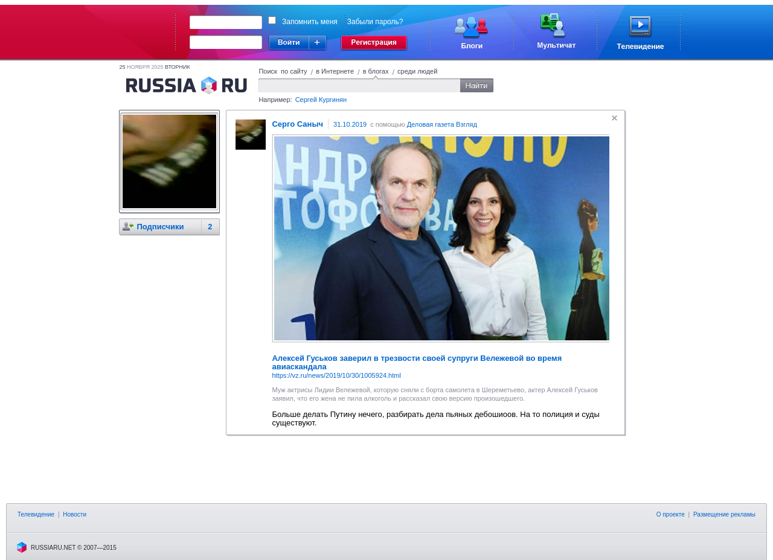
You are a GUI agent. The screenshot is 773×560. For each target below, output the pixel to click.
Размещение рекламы (724, 514)
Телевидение (36, 514)
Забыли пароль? (375, 22)
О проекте (670, 514)
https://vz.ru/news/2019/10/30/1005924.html (336, 375)
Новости (74, 514)
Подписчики (160, 226)
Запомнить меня (310, 22)
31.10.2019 (350, 124)
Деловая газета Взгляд (442, 124)
